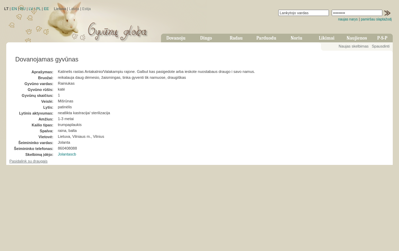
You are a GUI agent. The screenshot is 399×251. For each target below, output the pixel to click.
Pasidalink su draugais (28, 161)
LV (31, 9)
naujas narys (348, 19)
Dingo (206, 38)
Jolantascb (67, 154)
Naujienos (357, 38)
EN (14, 9)
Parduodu (266, 38)
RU (23, 9)
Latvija (74, 9)
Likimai (326, 38)
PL (38, 9)
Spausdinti (380, 46)
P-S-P (382, 38)
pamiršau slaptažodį (376, 19)
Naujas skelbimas (353, 46)
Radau (236, 38)
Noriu (297, 38)
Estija (86, 9)
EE (46, 9)
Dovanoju (176, 38)
